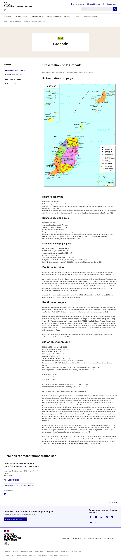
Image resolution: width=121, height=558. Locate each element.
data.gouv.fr (107, 538)
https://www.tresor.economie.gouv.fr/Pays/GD (71, 391)
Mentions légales (39, 551)
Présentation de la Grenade (15, 70)
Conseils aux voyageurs (54, 16)
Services (66, 16)
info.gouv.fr (65, 538)
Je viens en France (110, 4)
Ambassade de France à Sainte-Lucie (18, 485)
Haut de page (112, 502)
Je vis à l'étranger (94, 4)
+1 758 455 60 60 (13, 480)
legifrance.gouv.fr (93, 538)
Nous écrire (64, 551)
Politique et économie (13, 79)
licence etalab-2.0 (66, 555)
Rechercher (115, 9)
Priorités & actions (21, 16)
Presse (77, 16)
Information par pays (38, 16)
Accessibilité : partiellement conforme (22, 551)
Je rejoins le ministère (90, 16)
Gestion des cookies (76, 551)
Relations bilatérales (12, 84)
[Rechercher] (97, 9)
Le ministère (7, 16)
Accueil (5, 21)
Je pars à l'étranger (78, 4)
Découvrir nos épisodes (15, 519)
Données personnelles (52, 551)
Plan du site (7, 551)
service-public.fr (78, 538)
